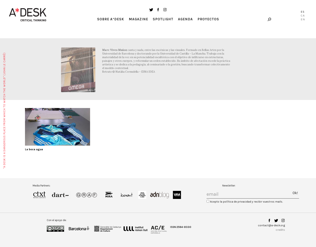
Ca (303, 15)
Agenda (185, 19)
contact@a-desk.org (271, 225)
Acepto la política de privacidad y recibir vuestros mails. (246, 201)
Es (303, 11)
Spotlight (163, 19)
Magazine (138, 19)
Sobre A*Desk (110, 19)
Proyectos (208, 19)
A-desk (28, 14)
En (303, 19)
